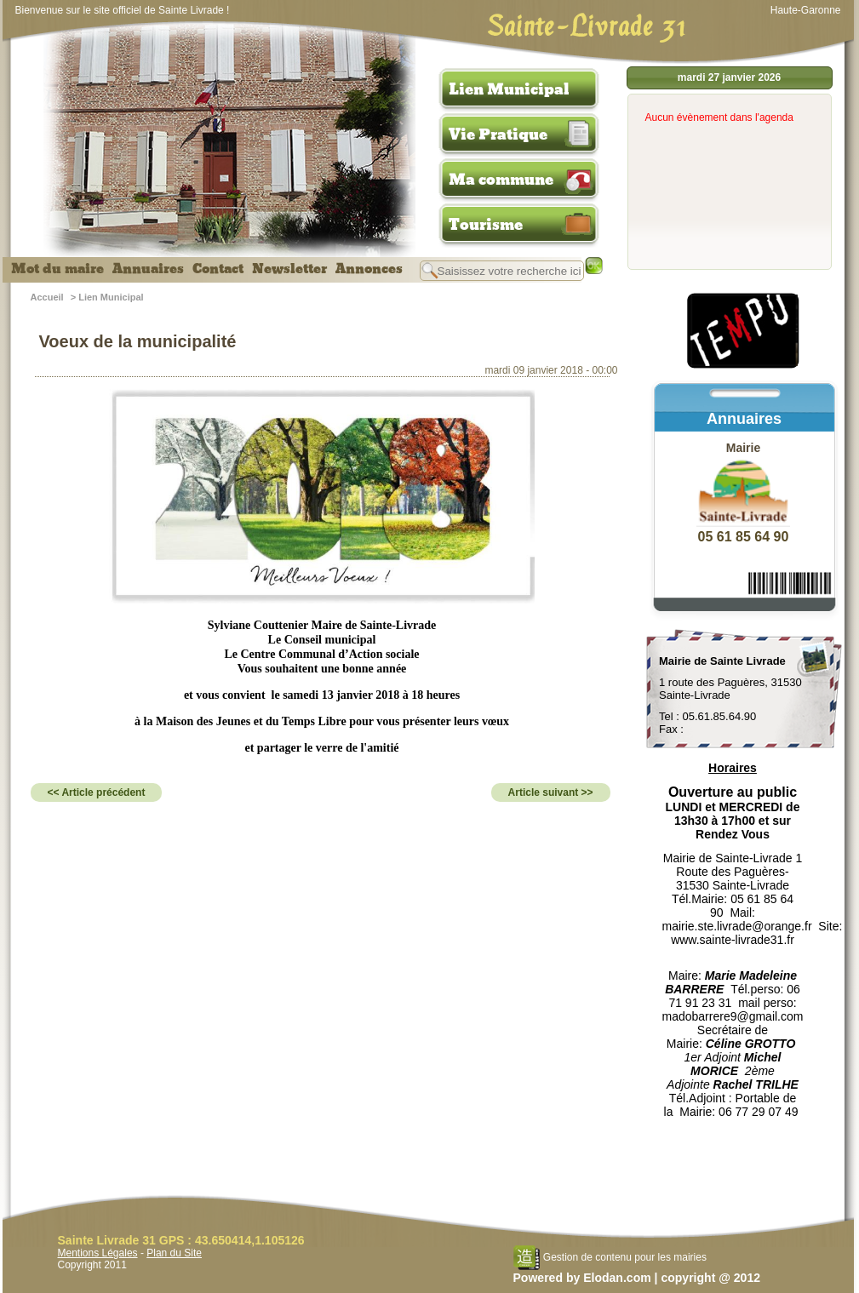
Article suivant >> (550, 792)
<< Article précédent (97, 792)
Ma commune (501, 180)
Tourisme (486, 225)
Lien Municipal (509, 89)
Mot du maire (57, 269)
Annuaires (148, 269)
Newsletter (289, 269)
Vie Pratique (498, 134)
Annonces (369, 269)
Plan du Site (174, 1253)
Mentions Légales (98, 1253)
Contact (217, 269)
